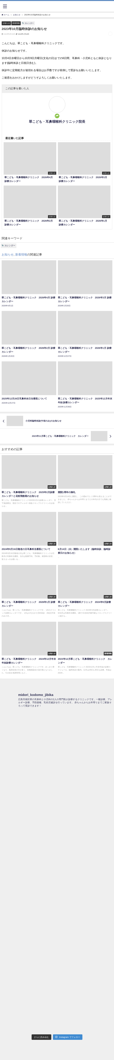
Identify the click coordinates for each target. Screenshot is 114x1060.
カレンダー (29, 23)
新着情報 (16, 23)
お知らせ (6, 23)
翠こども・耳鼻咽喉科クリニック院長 (57, 121)
